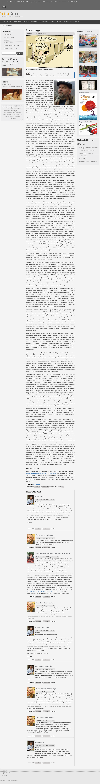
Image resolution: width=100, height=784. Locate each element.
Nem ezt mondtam (42, 627)
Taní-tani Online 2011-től (10, 48)
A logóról (4, 775)
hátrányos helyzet (8, 107)
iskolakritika (20, 107)
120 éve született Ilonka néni (86, 150)
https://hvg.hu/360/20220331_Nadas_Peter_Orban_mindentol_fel (44, 591)
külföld (11, 109)
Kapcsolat (18, 21)
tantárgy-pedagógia (15, 116)
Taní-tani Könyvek (8, 43)
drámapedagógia (17, 105)
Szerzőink (6, 40)
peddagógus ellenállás (43, 666)
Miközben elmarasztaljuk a (45, 603)
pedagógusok (7, 114)
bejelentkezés (45, 486)
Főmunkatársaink (30, 21)
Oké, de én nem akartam (45, 717)
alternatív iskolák (7, 105)
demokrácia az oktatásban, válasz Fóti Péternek (52, 554)
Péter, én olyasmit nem (44, 535)
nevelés (20, 110)
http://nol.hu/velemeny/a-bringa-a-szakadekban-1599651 (41, 473)
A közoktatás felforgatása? (86, 79)
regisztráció (37, 486)
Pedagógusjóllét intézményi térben (88, 34)
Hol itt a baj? (39, 496)
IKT (15, 107)
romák (13, 114)
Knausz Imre (36, 484)
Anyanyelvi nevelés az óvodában (88, 50)
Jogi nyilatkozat (6, 773)
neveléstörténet (8, 112)
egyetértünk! (39, 742)
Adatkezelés (44, 21)
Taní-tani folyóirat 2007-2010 (11, 45)
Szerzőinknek (6, 21)
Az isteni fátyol (83, 158)
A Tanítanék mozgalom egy (46, 689)
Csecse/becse (56, 21)
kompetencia (6, 108)
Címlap (2, 25)
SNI (17, 114)
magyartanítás (18, 109)
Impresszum (5, 770)
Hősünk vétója (83, 156)
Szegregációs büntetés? (85, 122)
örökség (12, 118)
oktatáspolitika (17, 112)
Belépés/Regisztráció (71, 21)
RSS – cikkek (7, 34)
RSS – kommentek (9, 37)
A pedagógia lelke (84, 92)
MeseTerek (82, 65)
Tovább (22, 120)
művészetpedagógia (10, 110)
